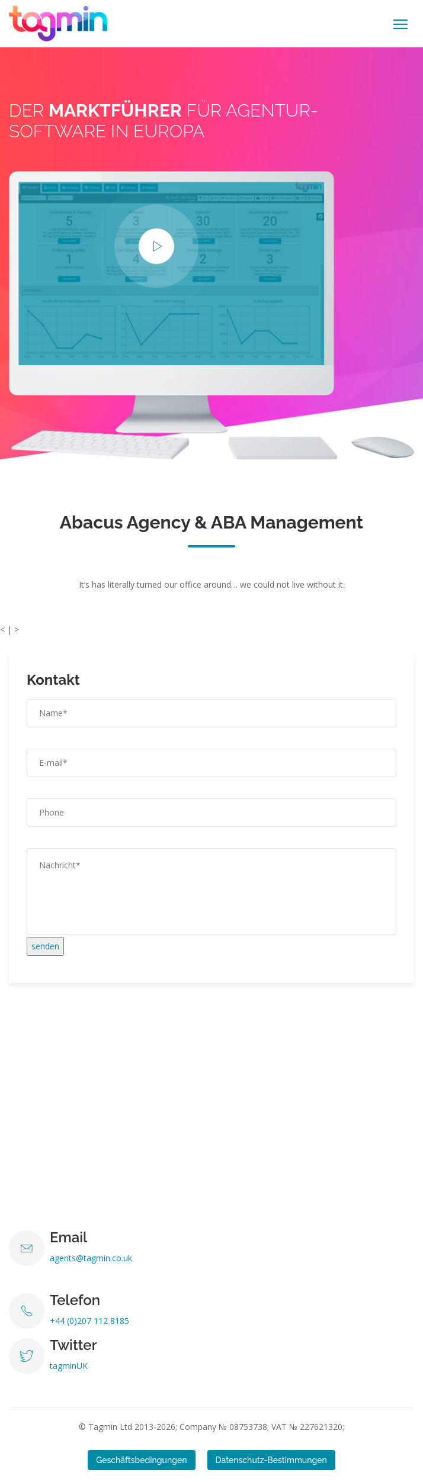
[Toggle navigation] (400, 24)
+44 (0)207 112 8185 (89, 1320)
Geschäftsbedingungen (141, 1460)
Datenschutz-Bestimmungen (271, 1460)
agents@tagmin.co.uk (91, 1258)
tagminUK (69, 1365)
